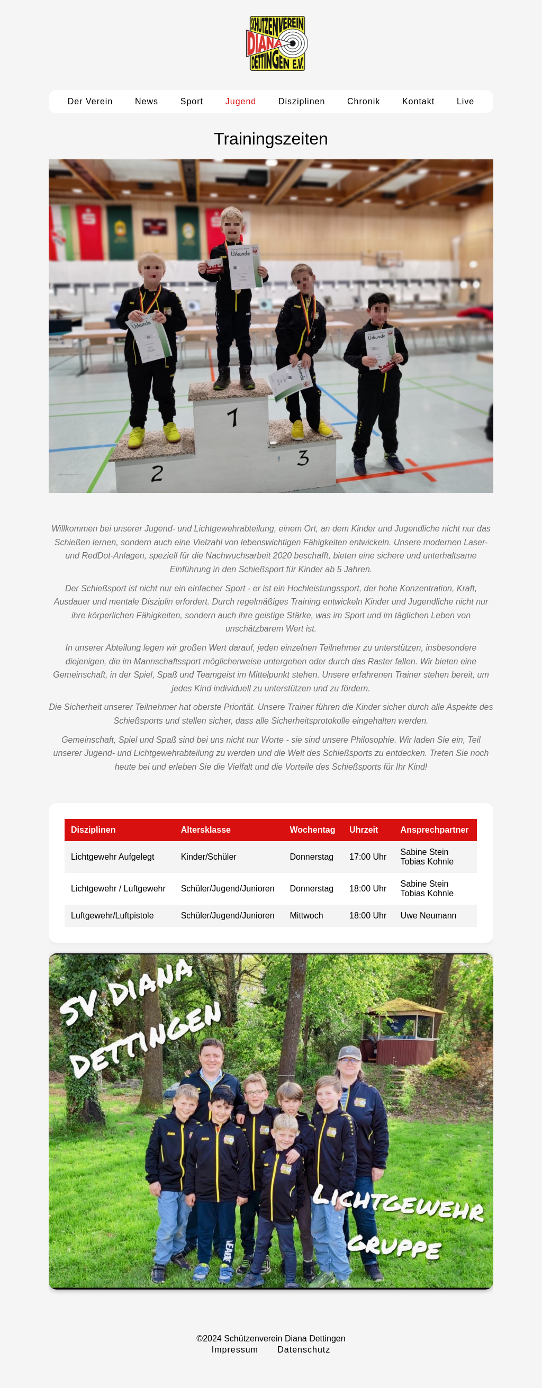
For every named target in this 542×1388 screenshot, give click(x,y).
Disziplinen (301, 101)
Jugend (241, 101)
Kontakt (418, 101)
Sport (191, 101)
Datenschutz (303, 1349)
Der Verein (90, 101)
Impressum (235, 1349)
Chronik (363, 101)
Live (465, 101)
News (146, 101)
